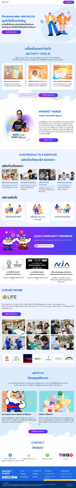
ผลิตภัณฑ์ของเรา (65, 471)
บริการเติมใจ (48, 471)
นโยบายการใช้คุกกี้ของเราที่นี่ (35, 485)
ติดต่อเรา (35, 477)
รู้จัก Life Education (11, 314)
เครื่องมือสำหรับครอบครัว (66, 474)
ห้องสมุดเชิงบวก (37, 471)
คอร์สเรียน (23, 474)
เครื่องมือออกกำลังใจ (49, 474)
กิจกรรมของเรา (24, 477)
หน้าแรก (22, 471)
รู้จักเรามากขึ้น (49, 140)
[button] (68, 2)
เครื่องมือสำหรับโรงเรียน (66, 476)
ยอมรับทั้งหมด (69, 485)
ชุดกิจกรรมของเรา (11, 32)
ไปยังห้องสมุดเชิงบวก (48, 95)
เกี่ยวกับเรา (35, 474)
